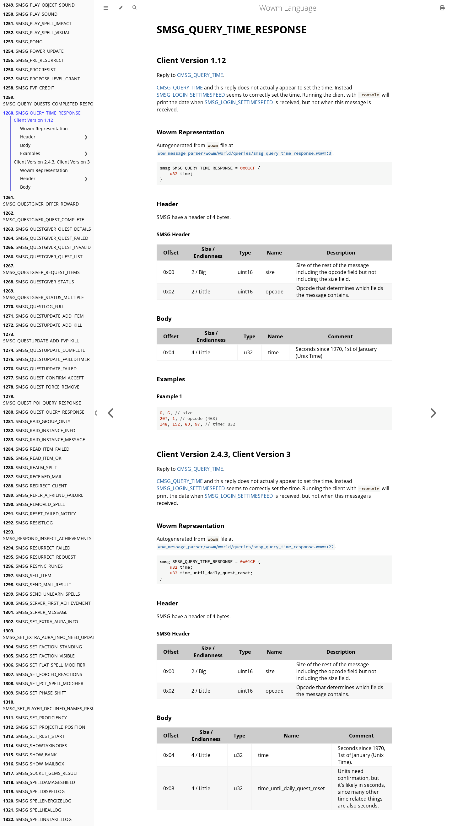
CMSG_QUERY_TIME (200, 75)
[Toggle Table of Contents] (105, 8)
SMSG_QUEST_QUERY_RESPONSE (43, 412)
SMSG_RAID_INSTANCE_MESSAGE (44, 439)
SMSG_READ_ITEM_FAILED (36, 449)
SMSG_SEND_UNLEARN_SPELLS (41, 594)
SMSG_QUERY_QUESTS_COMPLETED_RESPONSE (52, 100)
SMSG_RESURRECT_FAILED (36, 548)
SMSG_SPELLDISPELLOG (34, 791)
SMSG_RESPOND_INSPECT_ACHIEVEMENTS (47, 535)
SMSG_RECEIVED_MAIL (32, 477)
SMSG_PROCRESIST (29, 69)
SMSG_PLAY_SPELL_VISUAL (36, 32)
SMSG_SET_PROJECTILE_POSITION (44, 727)
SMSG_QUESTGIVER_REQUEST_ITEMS (41, 269)
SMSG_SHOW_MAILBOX (33, 764)
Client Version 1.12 (33, 120)
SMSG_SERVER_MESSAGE (35, 612)
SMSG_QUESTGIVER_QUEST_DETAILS (47, 229)
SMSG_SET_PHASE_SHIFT (34, 693)
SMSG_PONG (22, 42)
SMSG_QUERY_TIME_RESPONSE (42, 113)
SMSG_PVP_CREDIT (28, 88)
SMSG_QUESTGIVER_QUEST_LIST (43, 257)
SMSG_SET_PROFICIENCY (35, 718)
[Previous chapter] (111, 413)
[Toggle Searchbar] (134, 8)
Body (25, 145)
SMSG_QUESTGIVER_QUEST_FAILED (45, 238)
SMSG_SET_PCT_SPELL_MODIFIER (43, 683)
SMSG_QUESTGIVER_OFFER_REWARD (41, 200)
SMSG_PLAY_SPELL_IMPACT (37, 23)
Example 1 (169, 396)
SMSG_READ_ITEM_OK (32, 458)
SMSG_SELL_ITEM (27, 575)
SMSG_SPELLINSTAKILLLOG (37, 819)
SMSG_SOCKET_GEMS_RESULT (40, 773)
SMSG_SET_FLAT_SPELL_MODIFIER (44, 665)
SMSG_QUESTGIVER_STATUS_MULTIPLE (43, 294)
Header (27, 137)
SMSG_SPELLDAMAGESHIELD (39, 782)
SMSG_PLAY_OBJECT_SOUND (39, 5)
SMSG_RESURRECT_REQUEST (39, 557)
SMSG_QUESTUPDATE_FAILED (40, 369)
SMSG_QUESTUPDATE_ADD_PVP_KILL (41, 337)
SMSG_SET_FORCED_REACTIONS (42, 674)
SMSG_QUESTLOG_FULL (33, 306)
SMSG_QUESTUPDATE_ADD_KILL (42, 325)
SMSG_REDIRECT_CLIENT (35, 486)
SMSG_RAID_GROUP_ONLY (36, 421)
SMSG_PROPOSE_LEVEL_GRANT (41, 79)
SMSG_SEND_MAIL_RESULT (37, 584)
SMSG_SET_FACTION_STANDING (42, 647)
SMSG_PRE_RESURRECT (33, 60)
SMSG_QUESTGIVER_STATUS (38, 282)
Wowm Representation (44, 128)
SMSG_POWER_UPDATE (33, 51)
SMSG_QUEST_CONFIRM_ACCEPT (43, 378)
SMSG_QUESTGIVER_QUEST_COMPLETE (43, 216)
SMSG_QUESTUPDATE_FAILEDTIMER (46, 359)
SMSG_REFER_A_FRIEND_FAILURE (43, 495)
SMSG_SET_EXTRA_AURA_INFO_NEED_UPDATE (50, 634)
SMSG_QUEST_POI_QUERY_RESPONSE (42, 399)
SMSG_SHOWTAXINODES (35, 745)
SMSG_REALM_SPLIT (30, 467)
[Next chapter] (433, 413)
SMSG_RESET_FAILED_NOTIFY (39, 514)
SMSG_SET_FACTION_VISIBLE (39, 656)
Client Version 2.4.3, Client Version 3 (52, 162)
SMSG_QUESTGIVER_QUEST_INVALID (47, 247)
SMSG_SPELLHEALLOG (32, 810)
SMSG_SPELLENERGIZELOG (37, 801)
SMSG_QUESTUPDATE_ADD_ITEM (43, 316)
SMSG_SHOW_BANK (30, 755)
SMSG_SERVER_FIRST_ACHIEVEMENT (47, 603)
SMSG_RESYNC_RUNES (33, 566)
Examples (30, 153)
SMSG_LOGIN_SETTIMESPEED (191, 94)
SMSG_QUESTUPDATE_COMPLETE (44, 350)
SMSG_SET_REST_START (34, 736)
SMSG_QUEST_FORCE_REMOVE (41, 387)
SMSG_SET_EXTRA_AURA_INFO (40, 622)
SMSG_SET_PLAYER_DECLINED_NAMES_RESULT (51, 705)
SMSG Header (173, 234)
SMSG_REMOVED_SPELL (34, 504)
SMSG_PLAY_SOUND (30, 14)
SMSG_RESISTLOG (28, 523)
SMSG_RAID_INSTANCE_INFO (39, 430)
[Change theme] (120, 8)
